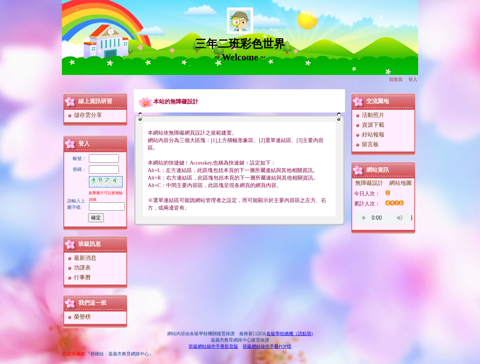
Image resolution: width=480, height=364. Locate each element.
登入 (412, 79)
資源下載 (369, 125)
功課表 (79, 268)
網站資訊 (377, 170)
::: (63, 87)
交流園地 (377, 101)
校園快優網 (73, 354)
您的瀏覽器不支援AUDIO (383, 217)
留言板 (367, 144)
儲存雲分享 (84, 115)
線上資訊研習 (95, 101)
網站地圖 (400, 183)
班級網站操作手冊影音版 (213, 346)
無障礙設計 (369, 183)
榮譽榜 (79, 317)
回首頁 (396, 79)
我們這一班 (92, 303)
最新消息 (81, 258)
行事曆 (79, 277)
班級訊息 (89, 244)
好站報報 (369, 135)
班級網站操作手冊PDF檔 (267, 346)
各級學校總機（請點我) (289, 333)
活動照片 (369, 115)
